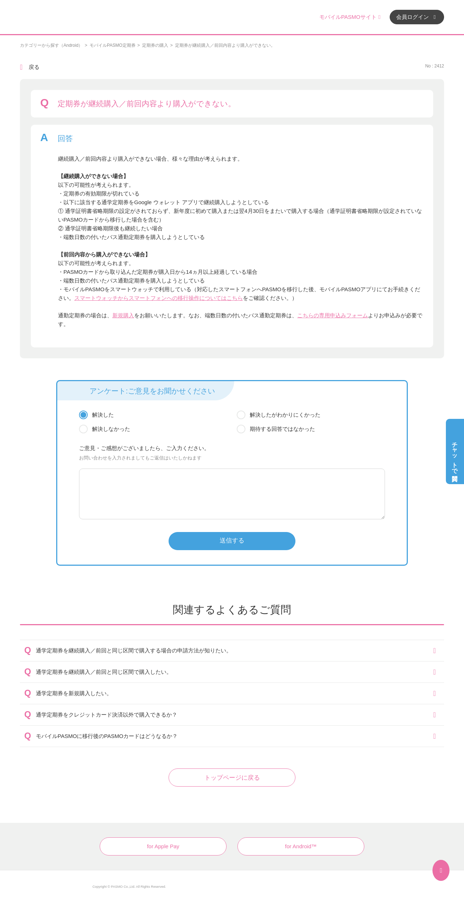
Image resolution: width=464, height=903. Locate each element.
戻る (34, 67)
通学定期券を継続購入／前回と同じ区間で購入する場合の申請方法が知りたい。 (134, 650)
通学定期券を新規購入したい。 (74, 693)
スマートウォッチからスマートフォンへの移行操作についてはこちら (158, 298)
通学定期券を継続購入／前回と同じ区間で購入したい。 (104, 672)
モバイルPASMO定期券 (112, 45)
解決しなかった (111, 429)
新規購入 (123, 315)
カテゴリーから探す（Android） (51, 45)
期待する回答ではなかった (282, 429)
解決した (103, 415)
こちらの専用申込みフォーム (332, 315)
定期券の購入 (155, 45)
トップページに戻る (232, 777)
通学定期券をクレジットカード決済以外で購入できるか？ (106, 715)
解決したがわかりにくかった (285, 415)
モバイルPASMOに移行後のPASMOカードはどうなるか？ (107, 736)
